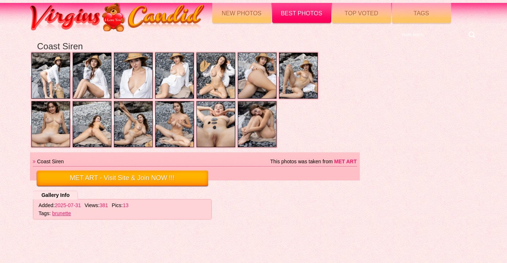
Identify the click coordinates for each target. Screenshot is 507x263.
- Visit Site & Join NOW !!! (122, 178)
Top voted (361, 13)
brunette (61, 213)
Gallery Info (55, 195)
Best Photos (301, 13)
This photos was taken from (313, 161)
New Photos (242, 13)
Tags (421, 13)
